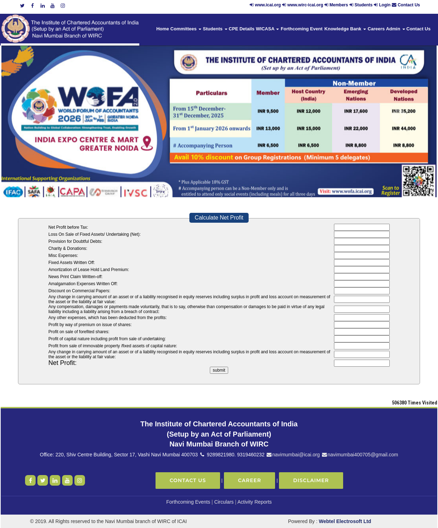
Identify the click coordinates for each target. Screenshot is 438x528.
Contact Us (409, 4)
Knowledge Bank (345, 28)
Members (338, 4)
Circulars (223, 502)
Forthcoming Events (188, 502)
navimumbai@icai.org (293, 454)
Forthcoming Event (301, 28)
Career (249, 480)
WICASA (267, 28)
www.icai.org (268, 4)
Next (398, 116)
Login (385, 4)
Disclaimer (311, 480)
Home (162, 28)
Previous (35, 116)
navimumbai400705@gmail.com (359, 454)
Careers (376, 28)
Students (363, 4)
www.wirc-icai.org (305, 4)
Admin (395, 28)
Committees (185, 28)
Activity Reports (254, 502)
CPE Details (242, 28)
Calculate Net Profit (219, 218)
